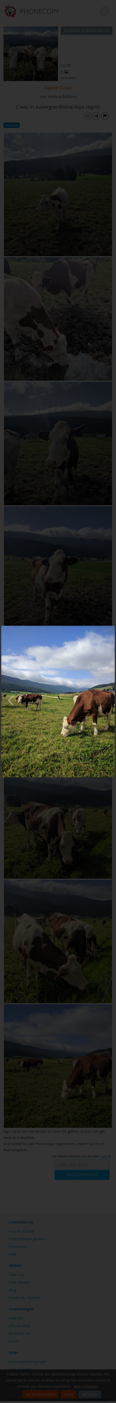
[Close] (113, 627)
